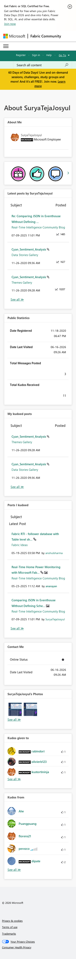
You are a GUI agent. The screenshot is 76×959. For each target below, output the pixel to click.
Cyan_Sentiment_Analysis (29, 249)
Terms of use (9, 927)
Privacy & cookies (12, 920)
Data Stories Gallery (25, 255)
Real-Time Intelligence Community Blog (38, 227)
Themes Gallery (22, 282)
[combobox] (42, 65)
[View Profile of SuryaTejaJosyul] (55, 619)
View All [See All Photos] (14, 719)
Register (21, 55)
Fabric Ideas (20, 545)
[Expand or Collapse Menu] (6, 46)
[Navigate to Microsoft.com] (14, 36)
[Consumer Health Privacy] (38, 947)
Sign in (36, 55)
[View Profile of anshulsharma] (54, 553)
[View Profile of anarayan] (51, 586)
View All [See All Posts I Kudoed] (17, 628)
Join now (10, 24)
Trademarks (9, 933)
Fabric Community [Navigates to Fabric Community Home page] (45, 36)
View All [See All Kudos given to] (14, 779)
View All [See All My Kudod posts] (17, 487)
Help (49, 55)
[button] (15, 709)
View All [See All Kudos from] (14, 869)
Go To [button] (62, 55)
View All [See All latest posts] (17, 299)
